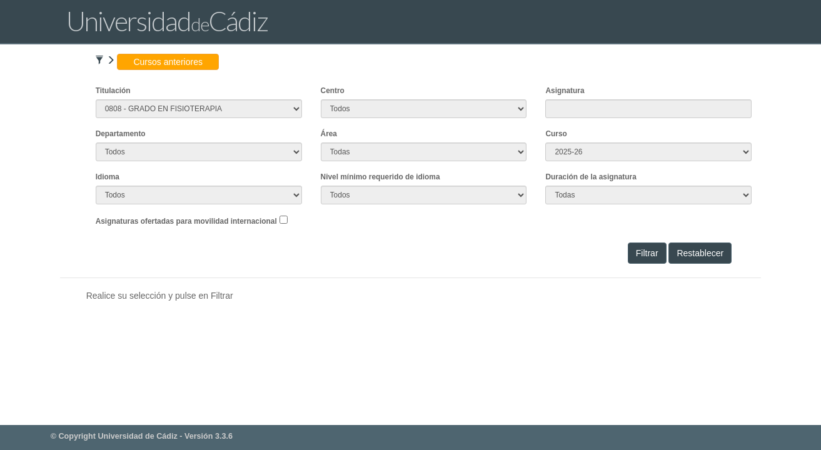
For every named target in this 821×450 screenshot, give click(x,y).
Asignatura (564, 90)
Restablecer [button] (700, 253)
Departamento (121, 133)
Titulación (113, 90)
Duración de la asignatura (590, 176)
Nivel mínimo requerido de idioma (380, 176)
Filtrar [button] (647, 253)
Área (329, 133)
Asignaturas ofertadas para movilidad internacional (186, 221)
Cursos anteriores (168, 62)
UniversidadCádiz (167, 21)
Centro (333, 90)
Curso (556, 133)
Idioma (107, 176)
